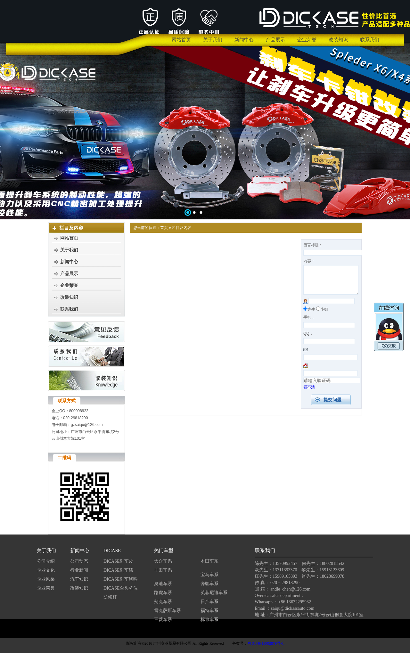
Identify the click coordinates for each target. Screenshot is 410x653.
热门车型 (163, 550)
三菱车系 (163, 619)
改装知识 (79, 588)
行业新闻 (79, 570)
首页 (164, 227)
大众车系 (163, 561)
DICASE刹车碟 (118, 570)
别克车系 (163, 601)
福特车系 (209, 610)
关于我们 (46, 550)
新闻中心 (79, 550)
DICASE (112, 550)
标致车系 (209, 619)
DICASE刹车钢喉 (120, 579)
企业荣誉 (46, 588)
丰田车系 (163, 570)
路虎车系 (163, 592)
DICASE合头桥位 (120, 588)
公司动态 (79, 561)
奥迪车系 (163, 583)
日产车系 (209, 601)
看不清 (309, 393)
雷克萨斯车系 (167, 610)
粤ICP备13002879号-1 (266, 643)
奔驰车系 (209, 583)
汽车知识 (79, 579)
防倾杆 (110, 597)
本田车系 (209, 561)
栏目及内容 (181, 227)
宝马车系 (209, 574)
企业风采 (46, 579)
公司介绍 (46, 561)
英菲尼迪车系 (214, 592)
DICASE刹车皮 (118, 561)
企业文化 (46, 570)
